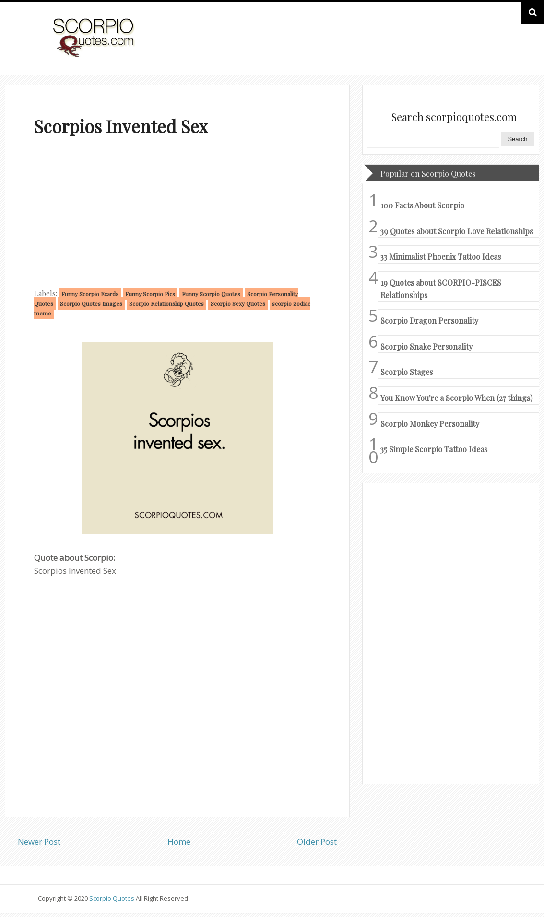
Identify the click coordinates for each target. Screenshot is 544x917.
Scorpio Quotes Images (91, 303)
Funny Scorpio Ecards (89, 294)
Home (178, 841)
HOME (479, 47)
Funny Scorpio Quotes (211, 294)
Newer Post (39, 841)
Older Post (317, 841)
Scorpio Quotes (112, 898)
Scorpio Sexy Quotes (238, 303)
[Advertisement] (177, 214)
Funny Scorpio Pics (150, 294)
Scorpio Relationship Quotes (166, 303)
